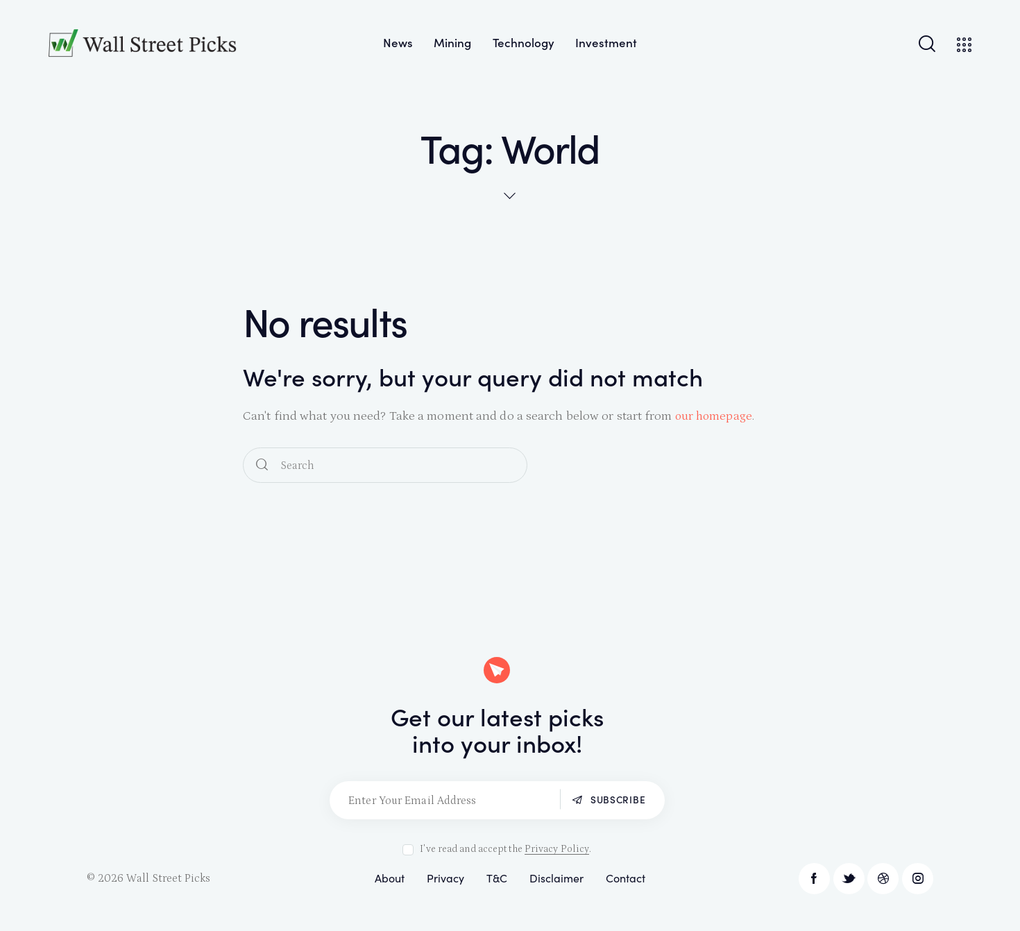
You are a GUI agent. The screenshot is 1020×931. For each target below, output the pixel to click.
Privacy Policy (557, 849)
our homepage (714, 416)
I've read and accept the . (505, 849)
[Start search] (262, 465)
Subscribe (615, 800)
